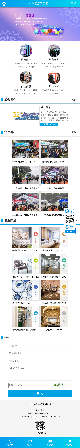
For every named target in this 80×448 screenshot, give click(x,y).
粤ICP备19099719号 (40, 407)
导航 (73, 3)
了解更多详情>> (49, 124)
